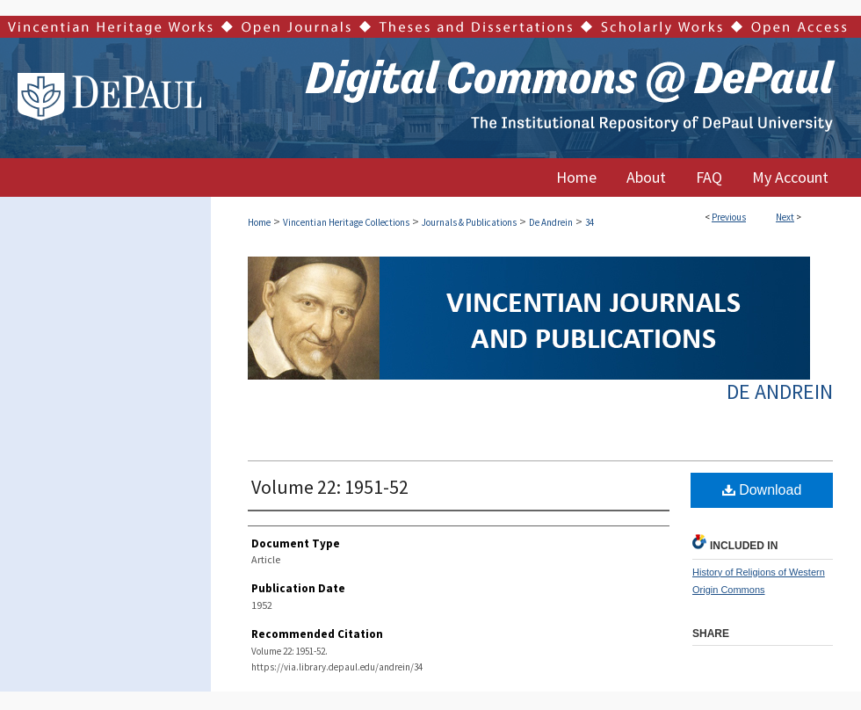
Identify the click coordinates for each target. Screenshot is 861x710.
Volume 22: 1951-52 (330, 487)
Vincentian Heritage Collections (346, 222)
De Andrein (551, 222)
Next (785, 217)
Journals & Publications (469, 222)
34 (589, 222)
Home (259, 222)
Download (762, 489)
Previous (729, 217)
